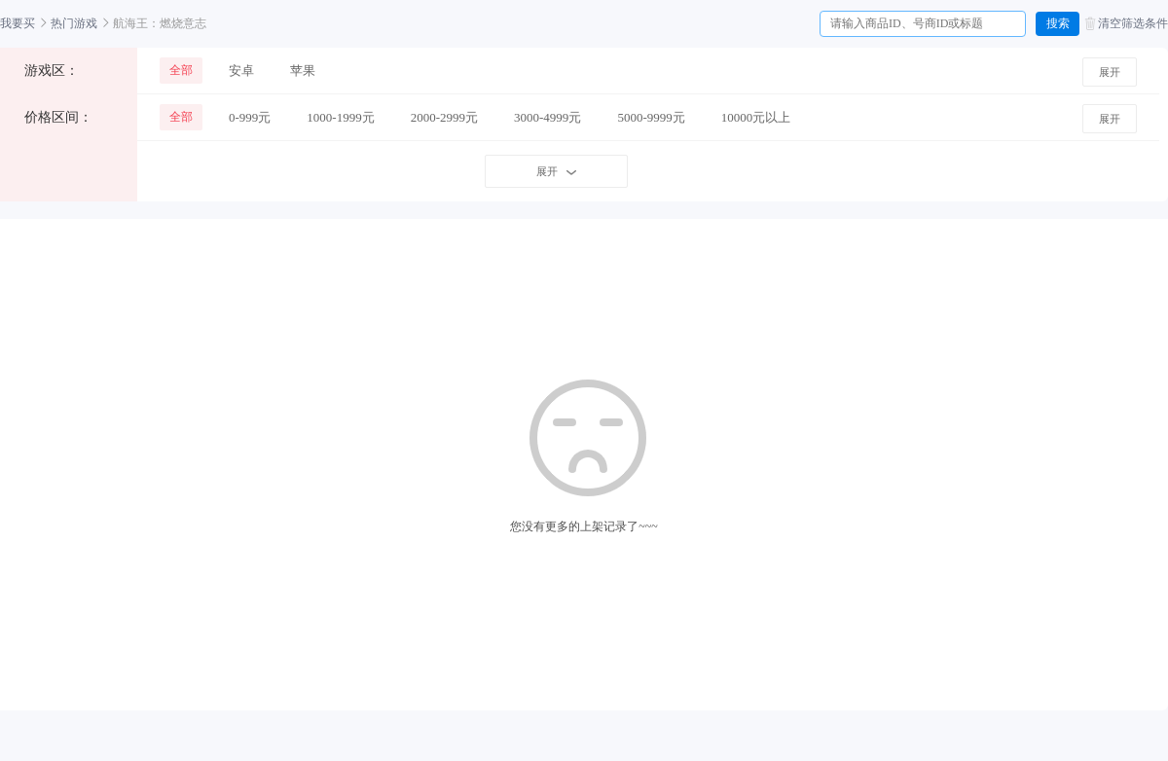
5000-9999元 (650, 117)
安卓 (241, 70)
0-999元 (250, 117)
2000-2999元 (444, 117)
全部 (181, 70)
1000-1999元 (340, 117)
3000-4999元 (547, 117)
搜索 (1058, 23)
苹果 (302, 70)
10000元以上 (756, 117)
